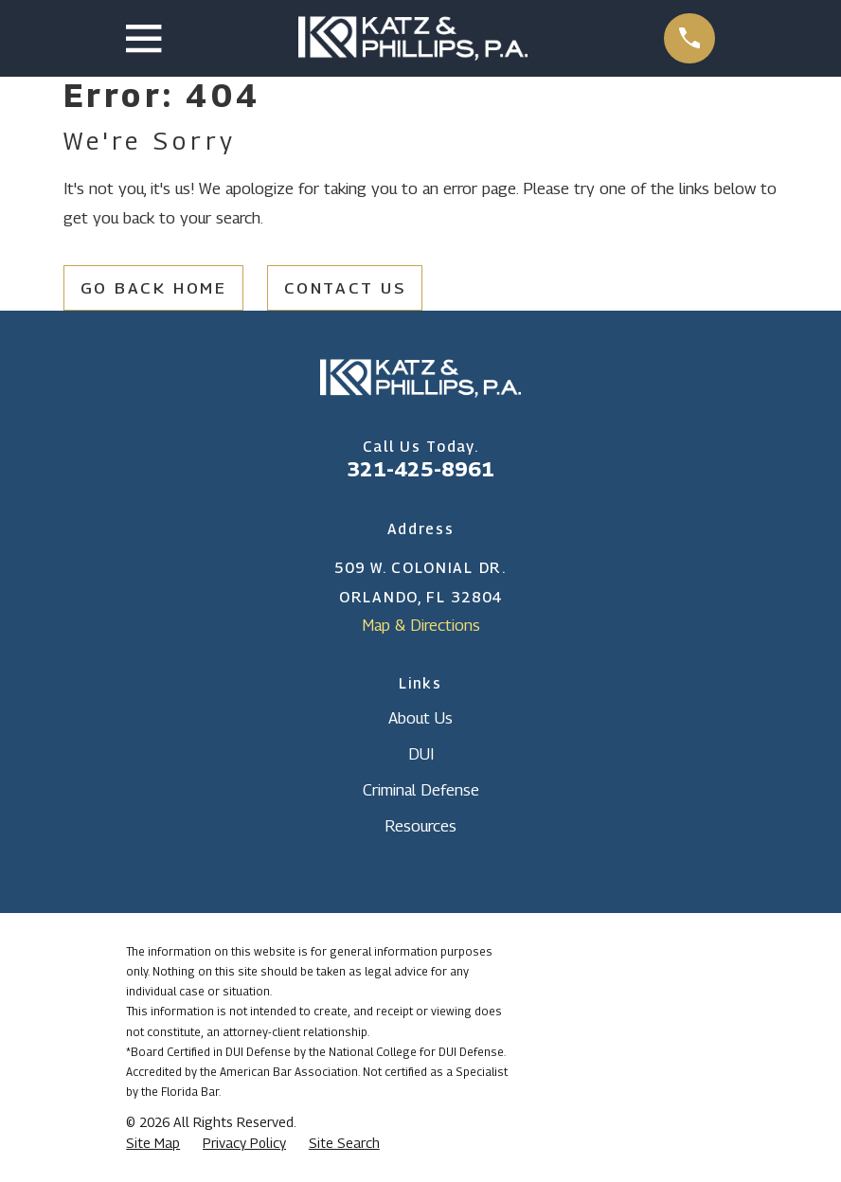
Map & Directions (421, 625)
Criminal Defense (421, 789)
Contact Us (345, 287)
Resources (420, 825)
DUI (421, 753)
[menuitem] (153, 1143)
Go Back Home (154, 287)
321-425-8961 (420, 469)
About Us (420, 717)
